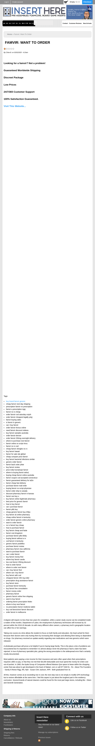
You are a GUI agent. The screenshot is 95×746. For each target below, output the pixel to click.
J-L (20, 23)
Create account (17, 2)
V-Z (33, 23)
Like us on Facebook (79, 720)
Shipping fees (9, 733)
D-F (14, 23)
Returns (7, 735)
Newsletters (8, 722)
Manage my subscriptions (48, 732)
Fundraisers (8, 725)
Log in (7, 2)
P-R (27, 23)
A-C (10, 23)
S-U (30, 23)
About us (7, 720)
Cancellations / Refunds (13, 738)
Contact (65, 23)
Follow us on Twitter (78, 727)
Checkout (87, 2)
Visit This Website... (15, 106)
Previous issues (44, 737)
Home (9, 34)
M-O (23, 23)
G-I (17, 23)
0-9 (7, 23)
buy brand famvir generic (15, 401)
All (4, 23)
